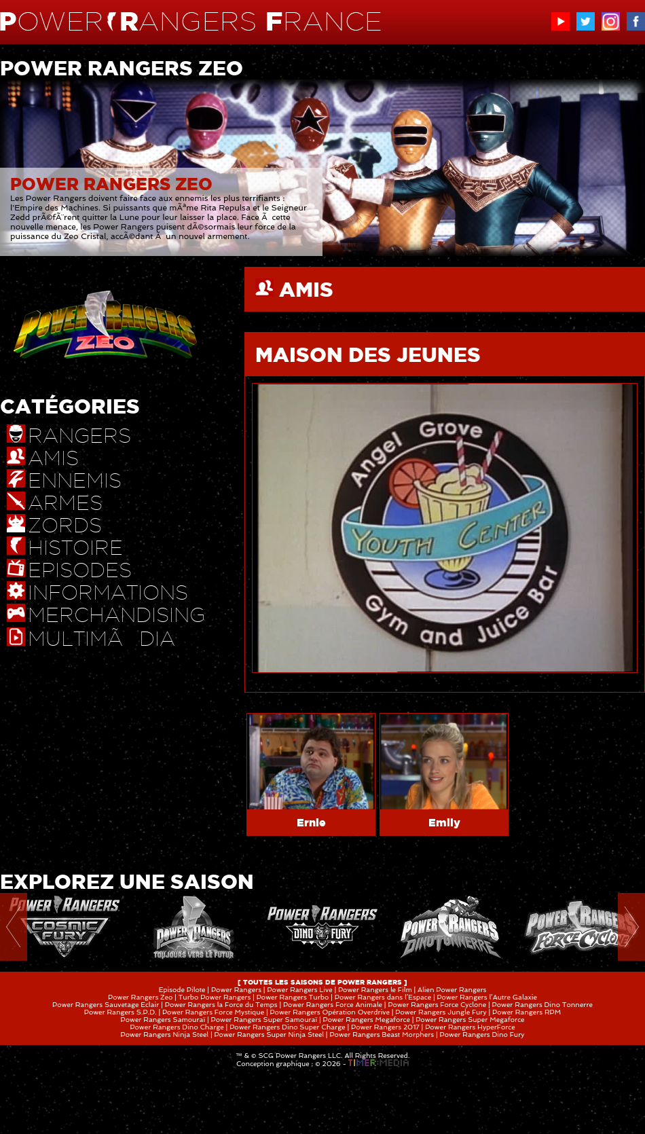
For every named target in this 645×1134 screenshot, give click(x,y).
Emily (444, 822)
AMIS (306, 289)
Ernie (311, 822)
